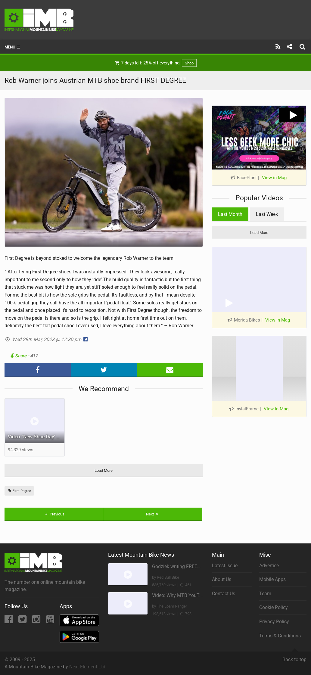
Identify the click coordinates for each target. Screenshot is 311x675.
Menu (13, 47)
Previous (54, 514)
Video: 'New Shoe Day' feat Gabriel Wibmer (36, 437)
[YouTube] (50, 621)
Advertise (269, 565)
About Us (221, 579)
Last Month (230, 214)
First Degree (19, 491)
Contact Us (223, 593)
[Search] (303, 46)
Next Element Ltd (87, 667)
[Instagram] (37, 621)
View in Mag (274, 177)
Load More (104, 470)
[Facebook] (9, 621)
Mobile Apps (272, 579)
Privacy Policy (274, 621)
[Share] (289, 46)
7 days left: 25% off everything (155, 63)
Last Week (267, 214)
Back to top (294, 657)
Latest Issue (225, 565)
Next (153, 514)
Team (265, 593)
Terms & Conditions (280, 636)
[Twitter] (23, 621)
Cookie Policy (273, 607)
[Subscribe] (278, 46)
